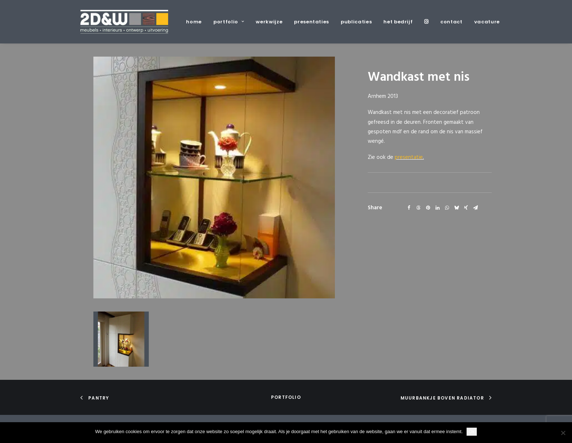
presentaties (311, 21)
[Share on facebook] (409, 207)
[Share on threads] (418, 207)
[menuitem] (196, 21)
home (194, 21)
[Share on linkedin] (437, 207)
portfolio (228, 21)
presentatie (409, 157)
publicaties (356, 21)
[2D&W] (124, 22)
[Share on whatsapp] (446, 207)
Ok (472, 431)
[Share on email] (475, 207)
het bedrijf (398, 21)
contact (451, 21)
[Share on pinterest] (428, 207)
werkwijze (269, 21)
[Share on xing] (465, 207)
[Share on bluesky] (456, 207)
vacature (487, 21)
